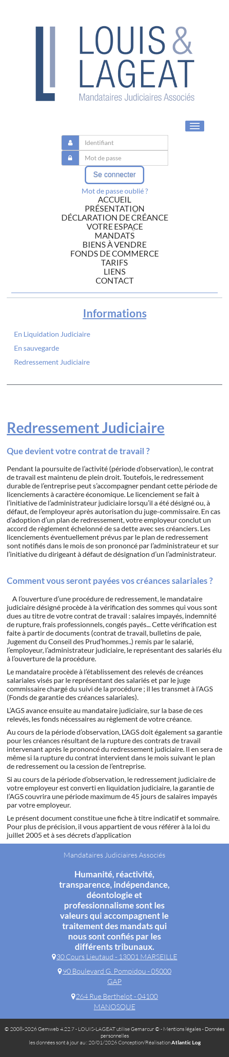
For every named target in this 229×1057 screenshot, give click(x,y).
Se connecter (114, 174)
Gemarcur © (145, 1028)
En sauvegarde (36, 347)
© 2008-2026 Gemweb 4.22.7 (39, 1028)
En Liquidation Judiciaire (52, 334)
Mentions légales (182, 1028)
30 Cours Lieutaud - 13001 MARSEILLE (115, 956)
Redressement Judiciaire (52, 361)
